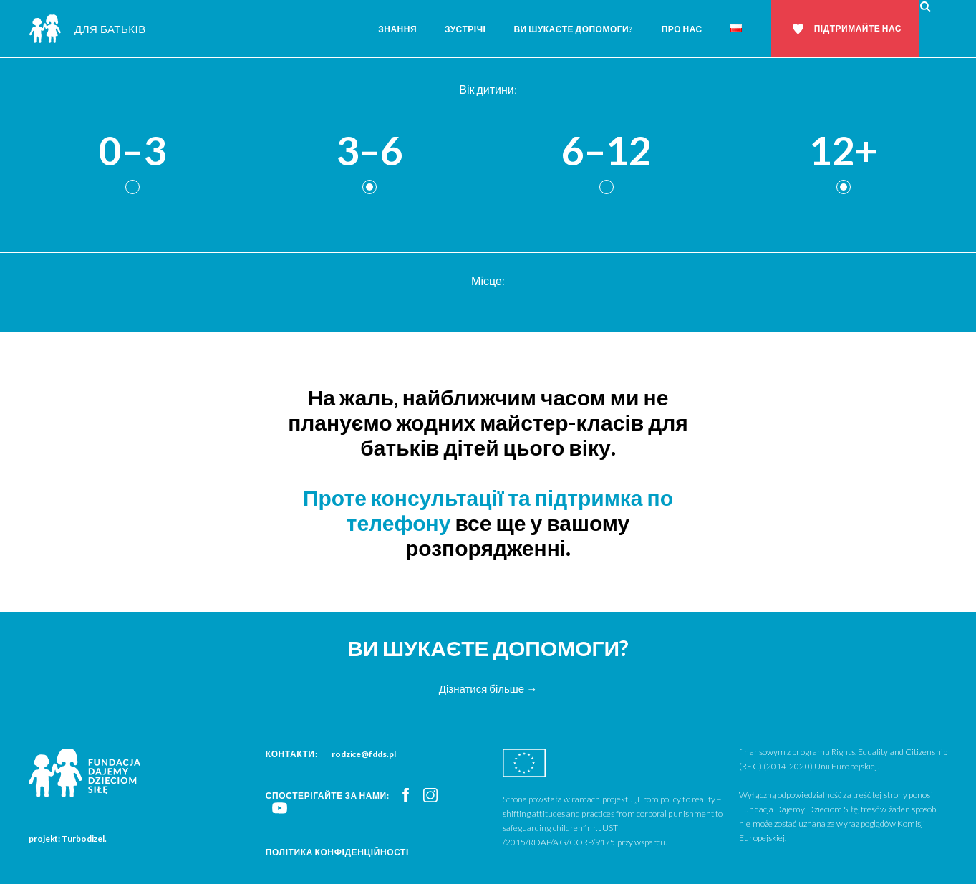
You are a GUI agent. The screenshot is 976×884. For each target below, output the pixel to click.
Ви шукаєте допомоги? (573, 29)
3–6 (369, 151)
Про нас (682, 29)
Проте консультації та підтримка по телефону (488, 509)
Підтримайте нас (858, 28)
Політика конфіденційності (337, 852)
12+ (843, 151)
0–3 (132, 151)
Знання (397, 29)
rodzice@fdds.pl (364, 754)
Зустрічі (465, 29)
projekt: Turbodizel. (68, 838)
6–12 (606, 151)
